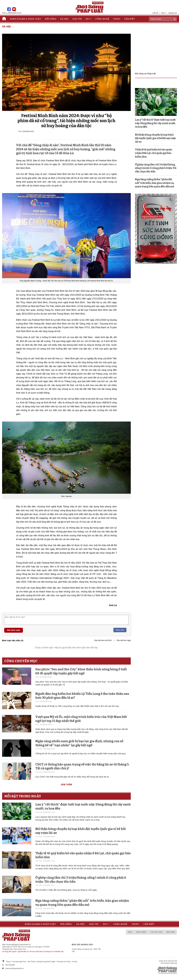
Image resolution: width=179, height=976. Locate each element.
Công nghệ (102, 19)
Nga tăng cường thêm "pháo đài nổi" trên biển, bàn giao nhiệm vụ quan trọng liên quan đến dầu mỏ (82, 903)
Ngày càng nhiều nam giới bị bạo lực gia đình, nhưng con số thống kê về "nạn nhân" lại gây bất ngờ (79, 743)
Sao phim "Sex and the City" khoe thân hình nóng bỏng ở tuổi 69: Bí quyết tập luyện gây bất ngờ (81, 671)
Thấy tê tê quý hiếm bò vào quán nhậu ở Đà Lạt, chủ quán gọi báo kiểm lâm (153, 153)
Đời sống (50, 19)
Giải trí (77, 19)
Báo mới (170, 932)
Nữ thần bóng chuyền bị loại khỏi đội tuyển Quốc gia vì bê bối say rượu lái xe (155, 138)
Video (116, 19)
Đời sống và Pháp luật (145, 73)
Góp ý (163, 13)
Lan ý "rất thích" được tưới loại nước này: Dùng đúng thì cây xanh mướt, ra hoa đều (155, 123)
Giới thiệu (141, 932)
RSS (130, 932)
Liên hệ (155, 13)
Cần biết (129, 19)
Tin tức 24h (156, 932)
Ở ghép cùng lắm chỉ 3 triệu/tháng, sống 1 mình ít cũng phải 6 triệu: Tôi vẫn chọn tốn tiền (155, 168)
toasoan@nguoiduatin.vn (14, 968)
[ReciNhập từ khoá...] (163, 19)
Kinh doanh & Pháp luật (25, 19)
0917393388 (10, 965)
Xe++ (88, 19)
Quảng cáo (172, 13)
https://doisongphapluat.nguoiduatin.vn (16, 945)
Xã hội (64, 19)
